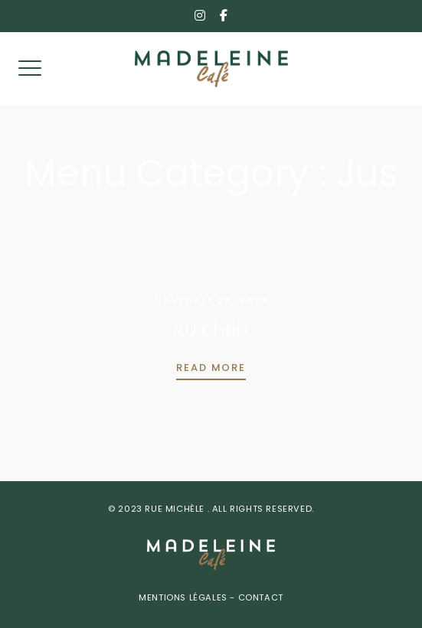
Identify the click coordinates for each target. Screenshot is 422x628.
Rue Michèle (176, 510)
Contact (259, 598)
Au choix (211, 331)
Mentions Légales (184, 598)
